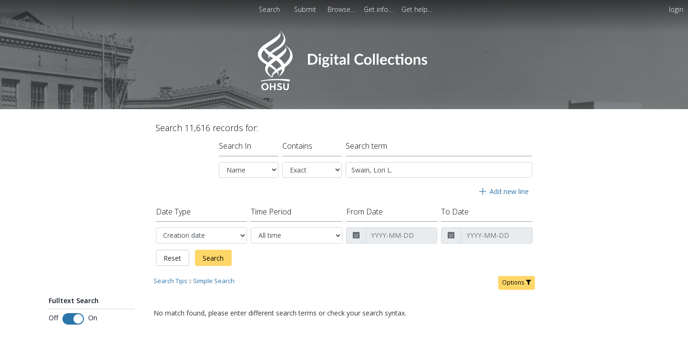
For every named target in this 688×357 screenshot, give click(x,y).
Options (516, 282)
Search (213, 258)
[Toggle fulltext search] (73, 319)
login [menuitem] (676, 9)
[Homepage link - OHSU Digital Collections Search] (344, 87)
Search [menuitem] (269, 9)
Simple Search (214, 280)
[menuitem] (342, 9)
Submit (306, 9)
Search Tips (170, 280)
